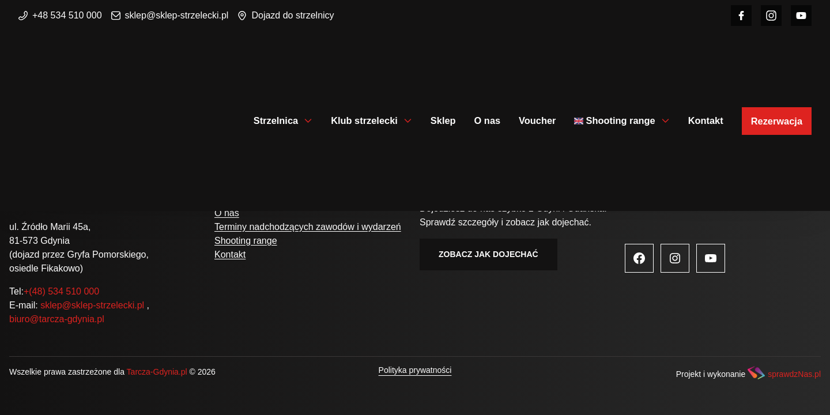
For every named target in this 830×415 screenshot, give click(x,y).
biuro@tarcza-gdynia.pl (56, 319)
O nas (487, 120)
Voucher (537, 120)
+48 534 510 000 (60, 15)
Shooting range (620, 120)
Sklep (443, 120)
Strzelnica (276, 120)
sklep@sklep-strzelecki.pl (170, 15)
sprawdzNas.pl (794, 374)
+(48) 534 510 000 (61, 291)
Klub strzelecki (364, 120)
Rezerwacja (776, 121)
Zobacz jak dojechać (488, 254)
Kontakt (705, 120)
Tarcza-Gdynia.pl (157, 371)
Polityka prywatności (415, 370)
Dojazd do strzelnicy (285, 15)
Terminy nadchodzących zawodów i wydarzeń (307, 227)
